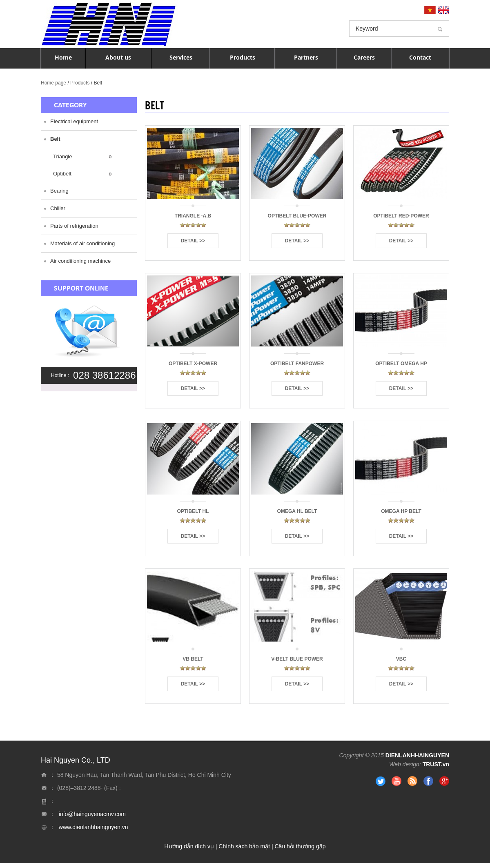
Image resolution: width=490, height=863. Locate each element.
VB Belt (193, 659)
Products (79, 83)
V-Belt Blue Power (297, 659)
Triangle (62, 156)
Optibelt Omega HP (401, 363)
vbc (401, 659)
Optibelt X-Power (193, 363)
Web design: (405, 764)
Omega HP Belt (401, 511)
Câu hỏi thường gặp (300, 846)
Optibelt (62, 174)
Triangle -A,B (193, 216)
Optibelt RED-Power (401, 216)
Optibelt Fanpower (297, 363)
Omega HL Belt (297, 511)
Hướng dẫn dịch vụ (189, 846)
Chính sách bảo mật (244, 846)
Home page (53, 83)
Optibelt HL (193, 511)
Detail (189, 241)
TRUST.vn (436, 764)
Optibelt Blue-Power (297, 216)
